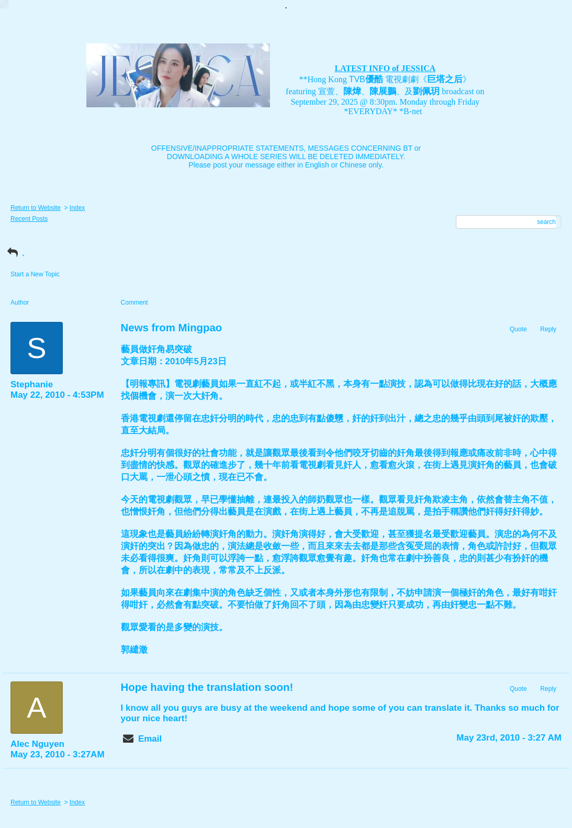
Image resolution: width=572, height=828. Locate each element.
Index (77, 207)
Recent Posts (29, 218)
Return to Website (35, 207)
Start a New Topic (35, 274)
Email (150, 739)
